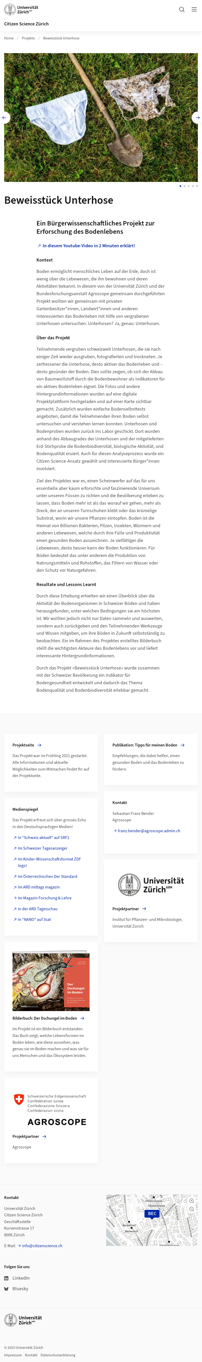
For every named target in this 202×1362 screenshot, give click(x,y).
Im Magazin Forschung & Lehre (45, 897)
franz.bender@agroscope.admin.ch (149, 829)
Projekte (28, 38)
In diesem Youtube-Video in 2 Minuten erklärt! (89, 244)
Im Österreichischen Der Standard (47, 875)
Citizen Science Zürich (26, 24)
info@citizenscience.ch (42, 1245)
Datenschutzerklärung (58, 1355)
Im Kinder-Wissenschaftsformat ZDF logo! (49, 861)
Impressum (13, 1355)
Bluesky (16, 1288)
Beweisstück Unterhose (61, 38)
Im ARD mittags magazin (39, 886)
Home (9, 38)
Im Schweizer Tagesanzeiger (42, 847)
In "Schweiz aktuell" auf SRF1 (43, 836)
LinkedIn (17, 1277)
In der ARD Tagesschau (38, 907)
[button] (191, 1200)
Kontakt (31, 1355)
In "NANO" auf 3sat (34, 918)
